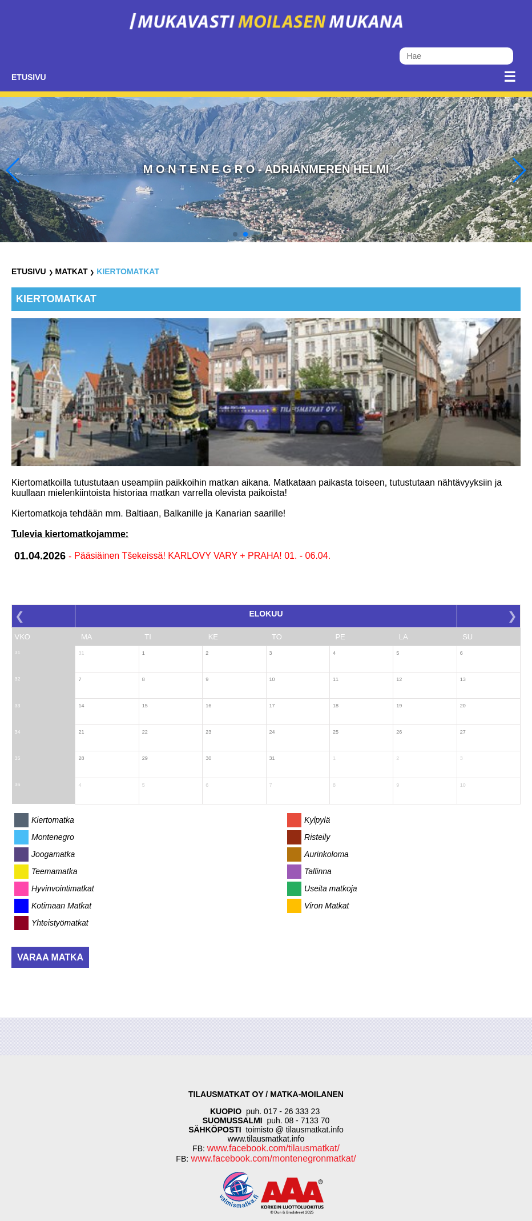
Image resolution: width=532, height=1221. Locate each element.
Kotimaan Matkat (61, 905)
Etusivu (28, 77)
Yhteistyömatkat (59, 922)
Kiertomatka (52, 819)
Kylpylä (317, 819)
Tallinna (318, 871)
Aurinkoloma (326, 854)
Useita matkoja (330, 888)
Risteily (317, 837)
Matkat (71, 271)
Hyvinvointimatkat (62, 888)
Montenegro (52, 837)
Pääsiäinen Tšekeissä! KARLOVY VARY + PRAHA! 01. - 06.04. (202, 556)
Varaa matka (50, 957)
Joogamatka (53, 854)
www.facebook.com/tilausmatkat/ (273, 1148)
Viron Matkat (326, 905)
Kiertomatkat (127, 271)
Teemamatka (54, 871)
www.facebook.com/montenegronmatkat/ (272, 1158)
